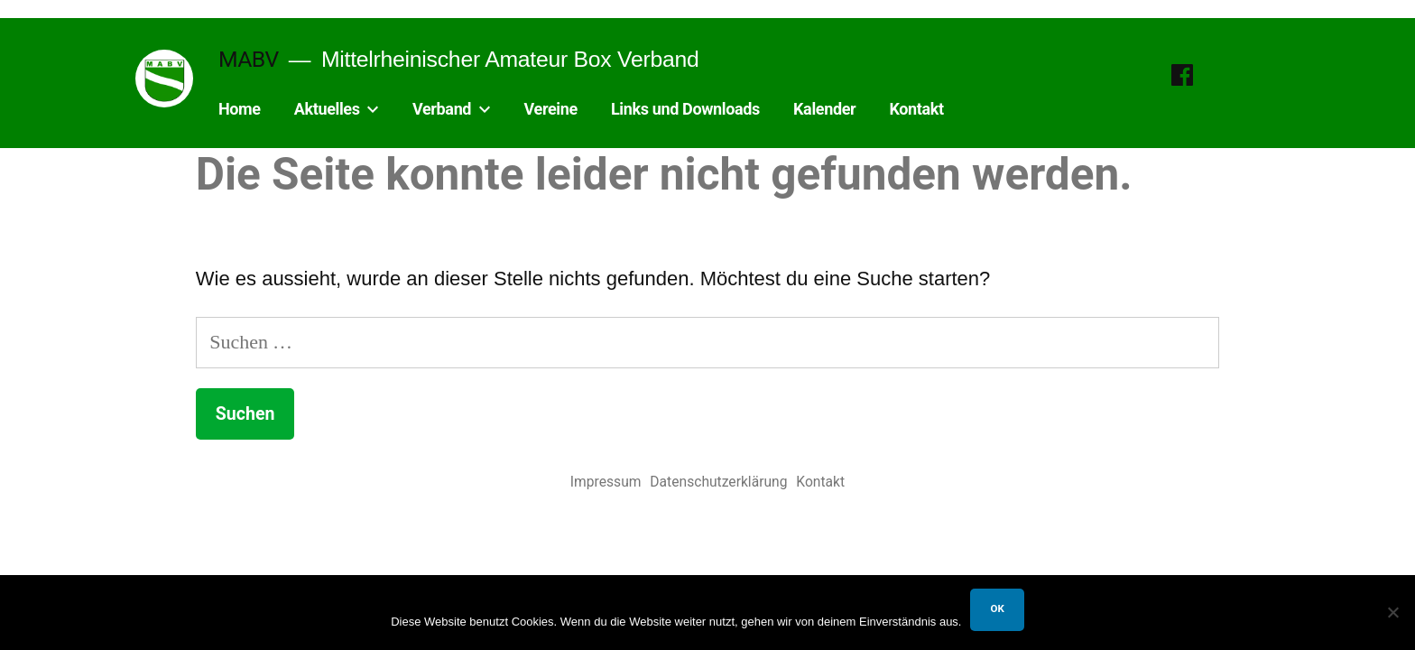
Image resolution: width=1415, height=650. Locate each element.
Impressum (606, 481)
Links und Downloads (685, 108)
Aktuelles (327, 108)
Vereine (551, 108)
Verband (441, 108)
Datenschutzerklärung (718, 481)
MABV (248, 59)
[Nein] (1392, 612)
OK (996, 608)
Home (239, 108)
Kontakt (916, 108)
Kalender (824, 108)
